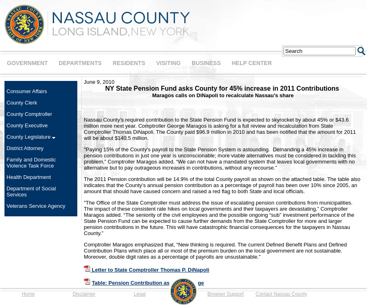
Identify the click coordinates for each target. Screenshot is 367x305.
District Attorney (25, 148)
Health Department (29, 177)
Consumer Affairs (27, 91)
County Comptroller (29, 114)
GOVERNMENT (27, 63)
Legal (140, 294)
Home (28, 294)
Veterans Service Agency (36, 206)
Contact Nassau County (281, 294)
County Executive (27, 125)
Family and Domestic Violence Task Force (31, 163)
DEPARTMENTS (80, 63)
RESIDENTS (129, 63)
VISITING (168, 63)
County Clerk (22, 103)
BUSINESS (206, 63)
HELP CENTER (252, 63)
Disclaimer (83, 294)
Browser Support (226, 294)
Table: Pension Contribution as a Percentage (148, 283)
